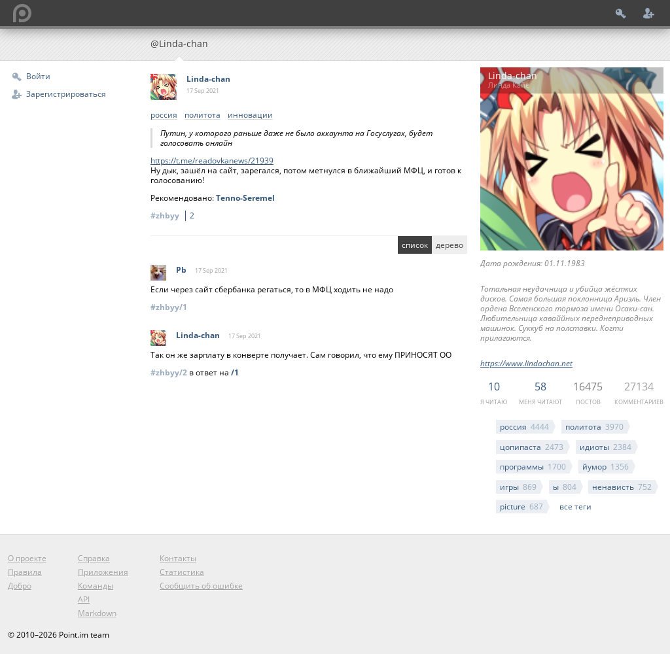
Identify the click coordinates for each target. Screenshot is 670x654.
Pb (181, 269)
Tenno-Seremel (245, 197)
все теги (575, 506)
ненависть (622, 486)
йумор (605, 466)
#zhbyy (174, 215)
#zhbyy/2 (168, 372)
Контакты (178, 558)
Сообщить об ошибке (201, 586)
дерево (449, 244)
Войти (38, 76)
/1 (235, 372)
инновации (250, 115)
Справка (94, 558)
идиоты (605, 447)
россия (524, 426)
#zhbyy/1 (168, 307)
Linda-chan (208, 78)
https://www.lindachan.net (526, 363)
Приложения (103, 572)
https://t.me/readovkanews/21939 (211, 160)
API (84, 599)
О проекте (27, 558)
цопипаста (531, 447)
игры (518, 486)
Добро (19, 586)
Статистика (182, 572)
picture (521, 506)
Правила (25, 572)
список (415, 244)
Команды (95, 586)
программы (533, 466)
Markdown (97, 613)
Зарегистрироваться (66, 93)
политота (594, 426)
